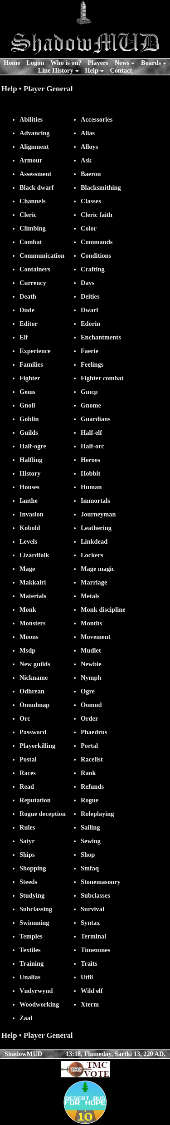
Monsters (32, 623)
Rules (27, 827)
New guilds (34, 664)
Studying (31, 895)
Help (91, 70)
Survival (92, 909)
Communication (41, 255)
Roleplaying (97, 813)
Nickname (33, 677)
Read (26, 786)
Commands (96, 242)
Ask (86, 160)
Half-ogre (32, 446)
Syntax (90, 922)
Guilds (28, 432)
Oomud (91, 704)
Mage (27, 568)
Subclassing (35, 909)
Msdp (27, 650)
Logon (35, 62)
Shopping (32, 868)
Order (89, 718)
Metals (90, 595)
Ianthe (28, 500)
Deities (90, 296)
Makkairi (32, 582)
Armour (30, 160)
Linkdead (94, 541)
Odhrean (31, 691)
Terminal (93, 936)
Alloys (89, 146)
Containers (34, 269)
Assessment (35, 173)
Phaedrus (94, 732)
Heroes (90, 459)
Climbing (32, 228)
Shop (88, 854)
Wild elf (92, 990)
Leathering (96, 527)
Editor (28, 323)
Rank (88, 772)
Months (91, 623)
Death (27, 296)
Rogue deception (42, 813)
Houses (29, 487)
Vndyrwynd (36, 990)
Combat (30, 242)
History (29, 473)
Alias (88, 133)
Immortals (95, 500)
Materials (32, 595)
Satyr (27, 841)
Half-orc (92, 446)
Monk (27, 609)
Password (32, 732)
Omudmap (34, 704)
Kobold (29, 527)
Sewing (91, 841)
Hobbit (90, 473)
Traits (89, 963)
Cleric (28, 214)
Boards (151, 62)
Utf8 (87, 977)
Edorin (90, 323)
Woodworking (39, 1004)
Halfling (30, 459)
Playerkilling (37, 745)
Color (89, 228)
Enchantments (101, 337)
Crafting (93, 269)
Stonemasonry (101, 881)
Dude (26, 310)
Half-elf (91, 432)
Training (31, 963)
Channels (32, 201)
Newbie (91, 664)
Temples (31, 936)
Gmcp (89, 391)
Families (31, 364)
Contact (121, 70)
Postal (28, 759)
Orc (24, 718)
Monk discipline (103, 609)
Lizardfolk (34, 555)
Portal (89, 745)
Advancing (34, 133)
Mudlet (91, 650)
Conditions (96, 255)
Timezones (95, 949)
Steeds (28, 881)
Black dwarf (36, 187)
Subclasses (95, 895)
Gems (27, 391)
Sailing (90, 827)
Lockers (92, 555)
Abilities (31, 119)
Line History (55, 70)
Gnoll (27, 405)
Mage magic (98, 568)
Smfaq (90, 868)
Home (12, 62)
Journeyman (98, 514)
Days (87, 282)
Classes (91, 201)
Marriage (94, 582)
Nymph (91, 677)
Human (91, 487)
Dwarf (89, 310)
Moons (29, 636)
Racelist (92, 759)
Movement (96, 636)
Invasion (31, 514)
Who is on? (66, 62)
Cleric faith (96, 214)
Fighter (29, 378)
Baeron (91, 173)
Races (27, 772)
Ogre (88, 691)
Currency (32, 282)
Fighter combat (102, 378)
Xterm (90, 1004)
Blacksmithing (101, 187)
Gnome (91, 405)
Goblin (29, 418)
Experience (35, 350)
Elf (23, 337)
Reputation (35, 800)
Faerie (89, 350)
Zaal (25, 1018)
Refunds (92, 786)
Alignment (34, 146)
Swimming (34, 922)
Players (98, 62)
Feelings (92, 364)
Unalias (29, 977)
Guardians (96, 418)
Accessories (96, 119)
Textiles (30, 949)
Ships (27, 854)
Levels (28, 541)
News (122, 62)
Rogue (89, 800)
